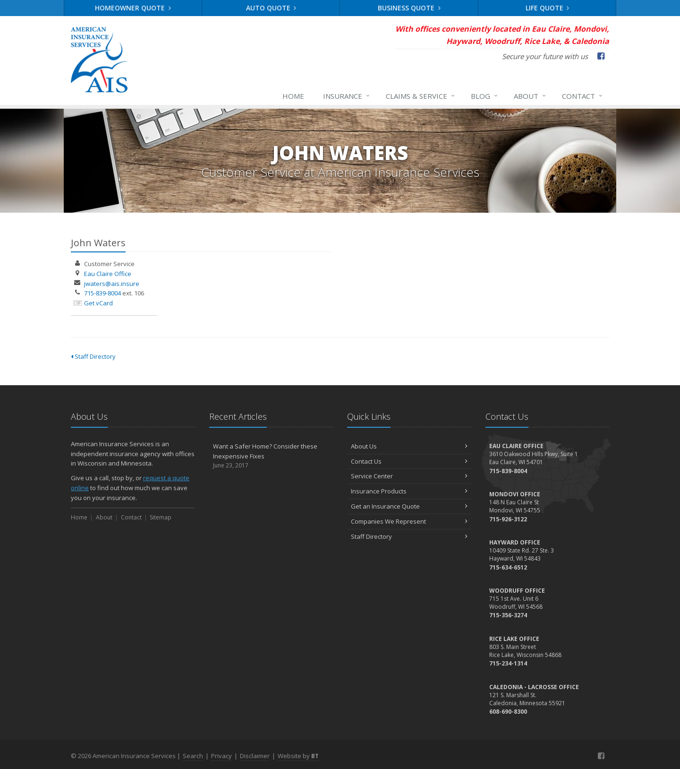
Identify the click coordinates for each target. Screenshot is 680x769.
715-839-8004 (102, 293)
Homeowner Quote (133, 7)
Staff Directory (93, 356)
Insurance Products (409, 491)
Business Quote (409, 7)
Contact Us (409, 461)
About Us (409, 446)
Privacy (221, 756)
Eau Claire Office (107, 273)
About (530, 96)
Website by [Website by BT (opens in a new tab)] (298, 756)
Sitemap (160, 517)
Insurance (347, 96)
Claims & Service (421, 96)
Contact (583, 96)
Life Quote (548, 7)
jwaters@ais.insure (111, 283)
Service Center (409, 476)
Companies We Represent (409, 521)
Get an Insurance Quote (409, 506)
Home (293, 96)
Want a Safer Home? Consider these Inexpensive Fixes (271, 456)
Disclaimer (255, 756)
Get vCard (98, 303)
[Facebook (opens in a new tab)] (600, 55)
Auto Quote (271, 7)
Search (193, 756)
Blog (485, 96)
